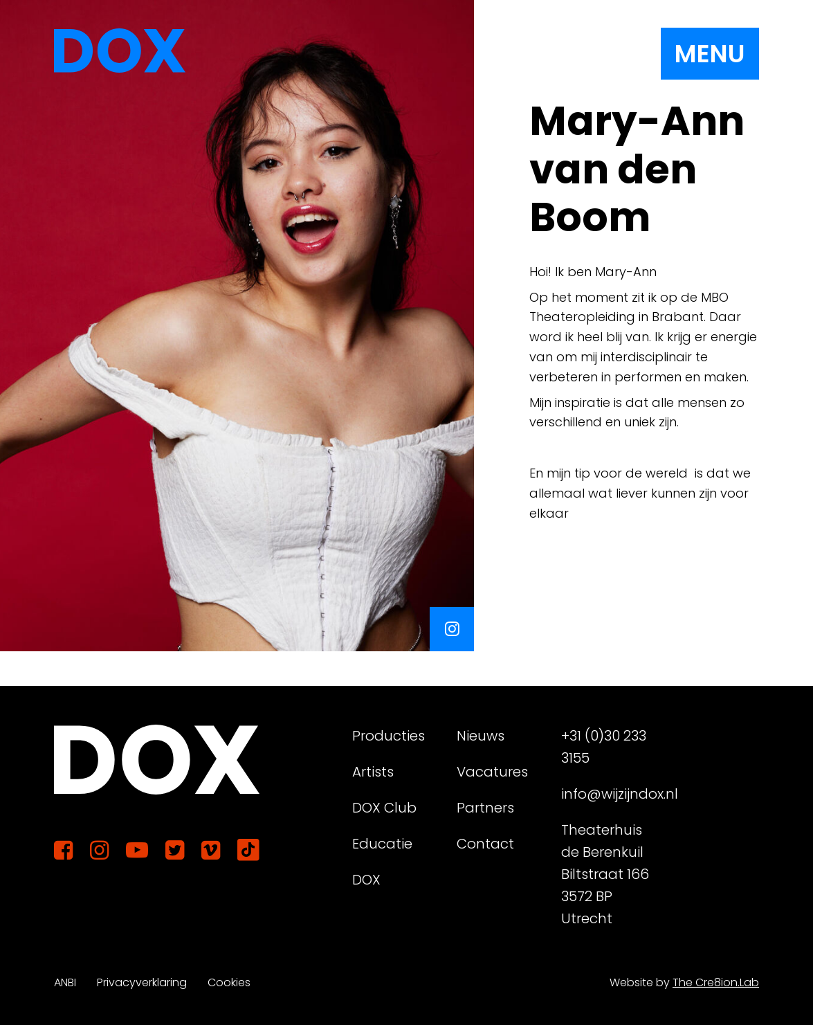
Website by (684, 982)
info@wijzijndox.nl (608, 794)
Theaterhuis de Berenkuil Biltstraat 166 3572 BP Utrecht (605, 874)
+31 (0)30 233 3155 (603, 747)
